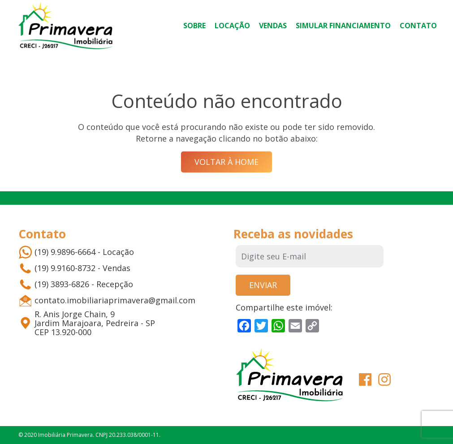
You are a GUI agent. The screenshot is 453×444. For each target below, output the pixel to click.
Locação (232, 25)
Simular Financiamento (343, 25)
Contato (418, 25)
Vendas (273, 25)
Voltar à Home (226, 161)
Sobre (194, 25)
